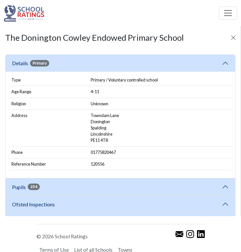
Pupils (26, 187)
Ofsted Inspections (34, 204)
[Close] (233, 37)
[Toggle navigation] (228, 13)
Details (30, 63)
